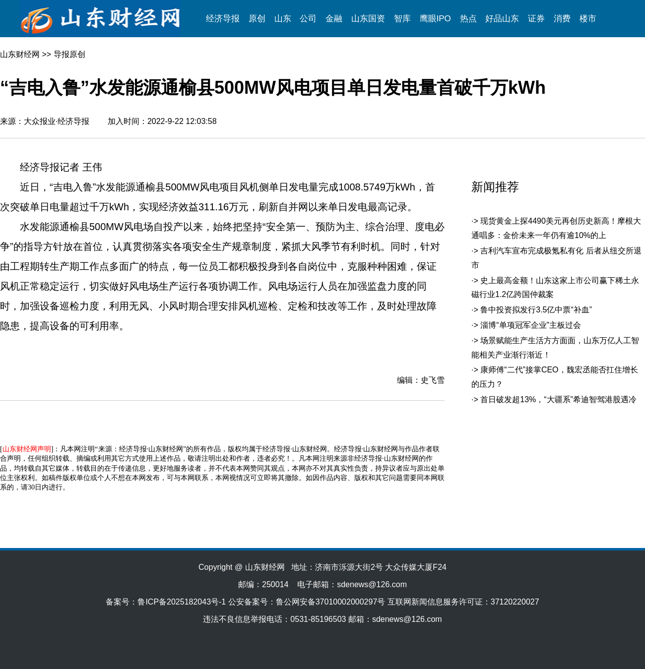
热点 (468, 18)
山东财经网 (20, 54)
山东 (282, 18)
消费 (562, 18)
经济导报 (223, 18)
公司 (308, 18)
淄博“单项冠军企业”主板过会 (530, 325)
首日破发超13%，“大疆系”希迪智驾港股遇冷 (558, 399)
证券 (536, 18)
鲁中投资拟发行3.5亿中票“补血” (536, 309)
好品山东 (502, 18)
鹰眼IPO (435, 18)
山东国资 (368, 18)
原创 (257, 18)
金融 (333, 18)
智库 (402, 18)
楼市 (588, 18)
